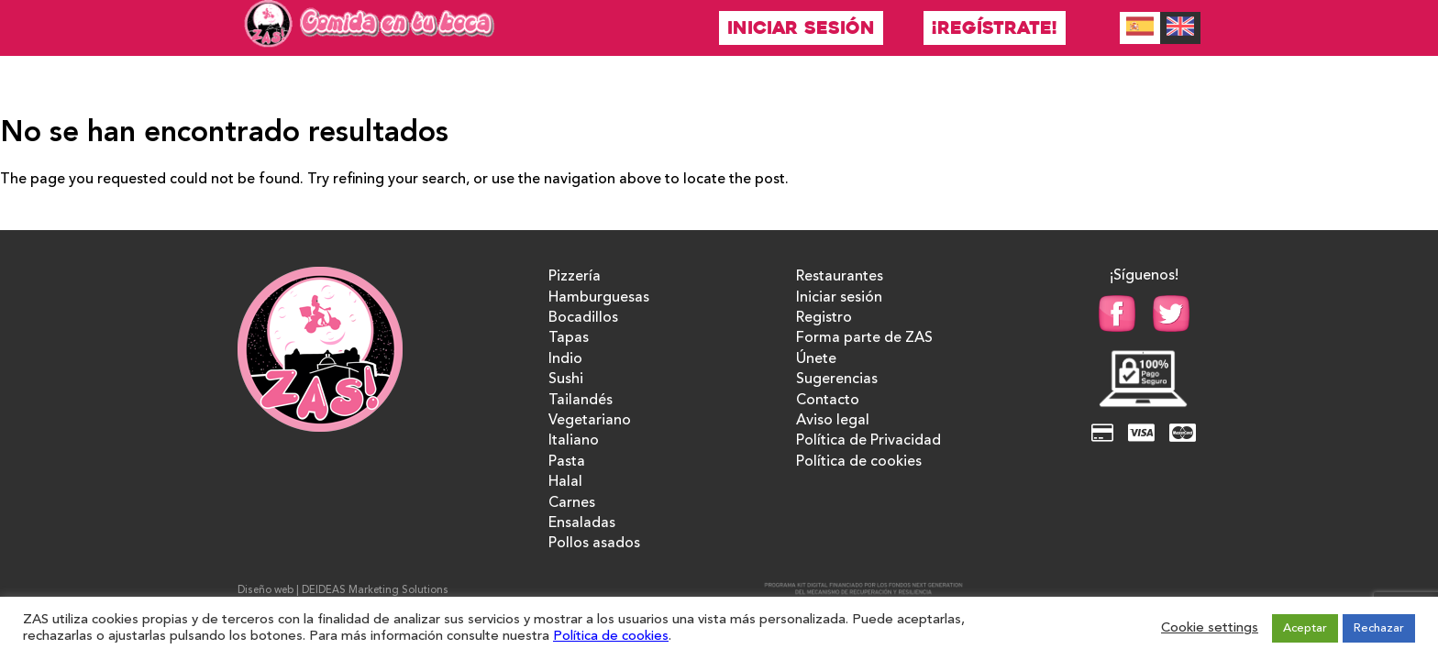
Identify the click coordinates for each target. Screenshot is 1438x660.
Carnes (571, 503)
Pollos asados (594, 543)
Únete (816, 359)
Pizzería (574, 277)
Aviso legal (832, 420)
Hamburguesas (598, 298)
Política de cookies (859, 462)
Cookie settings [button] (1209, 628)
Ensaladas (581, 523)
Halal (565, 482)
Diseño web (265, 591)
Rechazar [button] (1379, 628)
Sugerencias (837, 379)
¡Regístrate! (994, 27)
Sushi (565, 379)
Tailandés (580, 400)
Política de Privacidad (868, 441)
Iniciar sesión (801, 27)
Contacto (827, 400)
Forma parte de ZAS (864, 338)
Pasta (566, 462)
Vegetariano (589, 420)
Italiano (573, 441)
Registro (824, 318)
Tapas (568, 338)
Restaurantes (839, 277)
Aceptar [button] (1305, 628)
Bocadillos (583, 318)
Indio (565, 359)
